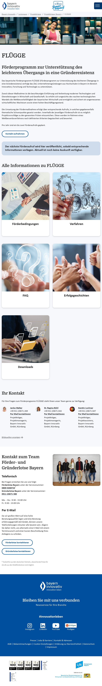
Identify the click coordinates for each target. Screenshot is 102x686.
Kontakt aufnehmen (15, 134)
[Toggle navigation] (98, 5)
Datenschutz (89, 644)
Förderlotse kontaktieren (17, 542)
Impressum (52, 647)
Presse (33, 640)
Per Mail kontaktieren (20, 414)
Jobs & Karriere (45, 640)
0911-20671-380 (9, 494)
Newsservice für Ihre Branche (51, 605)
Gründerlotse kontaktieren (18, 551)
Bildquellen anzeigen (11, 437)
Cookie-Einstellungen (43, 644)
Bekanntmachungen (22, 644)
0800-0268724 (8, 488)
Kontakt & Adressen (63, 640)
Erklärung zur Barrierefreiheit (68, 644)
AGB (10, 644)
